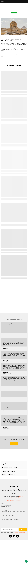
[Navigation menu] (26, 1)
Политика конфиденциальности (14, 501)
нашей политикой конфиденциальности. (21, 533)
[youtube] (17, 537)
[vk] (14, 537)
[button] (14, 12)
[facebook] (10, 537)
